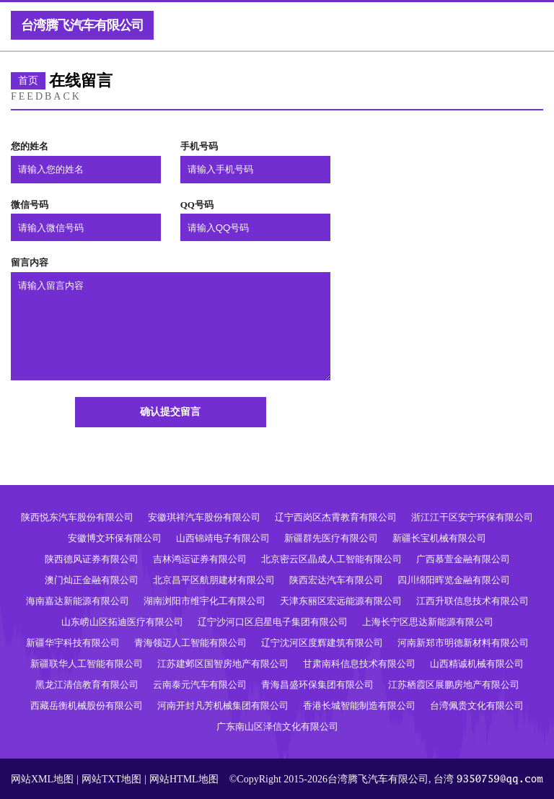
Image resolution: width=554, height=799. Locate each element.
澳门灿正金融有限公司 (91, 580)
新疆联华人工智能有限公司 (86, 663)
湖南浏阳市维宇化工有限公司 (204, 601)
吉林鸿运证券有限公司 (200, 559)
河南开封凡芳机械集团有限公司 (223, 705)
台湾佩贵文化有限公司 (477, 705)
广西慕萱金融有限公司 (463, 559)
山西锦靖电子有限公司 (223, 538)
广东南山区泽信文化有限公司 (277, 726)
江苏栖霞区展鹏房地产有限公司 (453, 684)
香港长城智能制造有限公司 (359, 705)
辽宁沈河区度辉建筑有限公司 (322, 642)
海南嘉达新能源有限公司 (77, 601)
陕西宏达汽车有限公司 (336, 580)
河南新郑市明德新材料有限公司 (463, 642)
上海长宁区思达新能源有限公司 (427, 621)
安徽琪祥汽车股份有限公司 (204, 517)
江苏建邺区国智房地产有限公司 (223, 663)
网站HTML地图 (184, 779)
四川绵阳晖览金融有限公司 (453, 580)
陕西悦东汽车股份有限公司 (77, 517)
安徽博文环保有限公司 (115, 538)
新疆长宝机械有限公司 (439, 538)
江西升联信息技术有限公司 (472, 601)
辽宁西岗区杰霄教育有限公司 (336, 517)
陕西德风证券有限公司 (91, 559)
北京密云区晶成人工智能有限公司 (331, 559)
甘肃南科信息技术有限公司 (359, 663)
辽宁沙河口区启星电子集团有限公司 (273, 621)
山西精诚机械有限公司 (477, 663)
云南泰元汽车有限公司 (200, 684)
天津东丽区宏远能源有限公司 (341, 601)
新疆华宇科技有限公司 (73, 642)
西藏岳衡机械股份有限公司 (86, 705)
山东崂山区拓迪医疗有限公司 (122, 621)
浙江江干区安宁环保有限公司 (472, 517)
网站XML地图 (42, 779)
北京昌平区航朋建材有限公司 (214, 580)
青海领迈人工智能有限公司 (190, 642)
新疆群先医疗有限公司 (331, 538)
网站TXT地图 (111, 779)
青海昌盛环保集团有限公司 (317, 684)
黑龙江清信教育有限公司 (86, 684)
